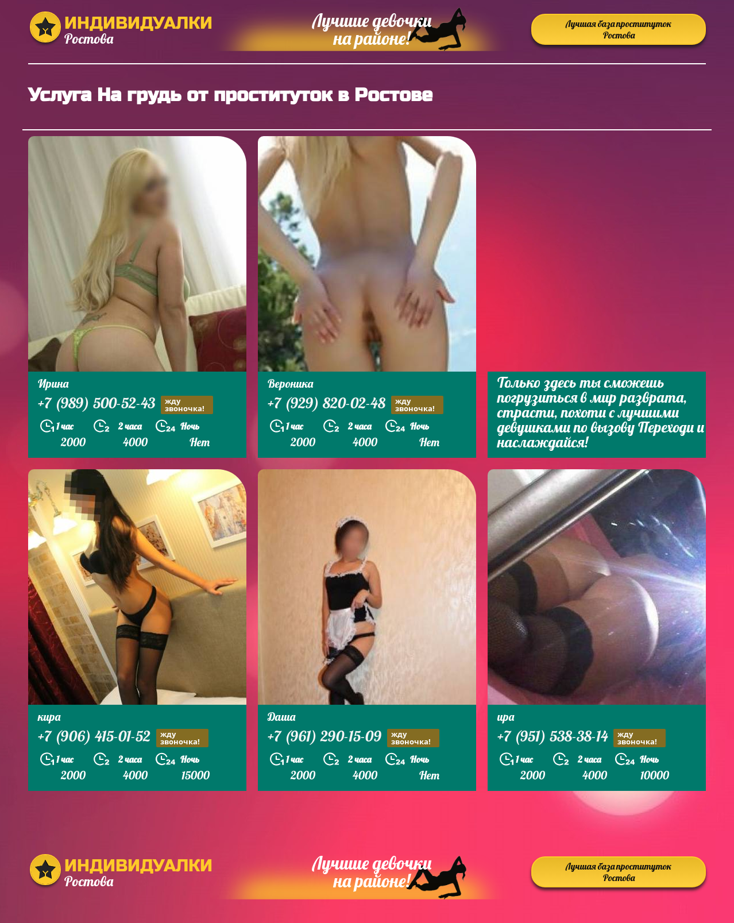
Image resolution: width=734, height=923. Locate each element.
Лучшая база (618, 29)
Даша (281, 716)
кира (49, 716)
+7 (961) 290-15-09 (353, 737)
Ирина (53, 383)
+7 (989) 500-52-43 (125, 404)
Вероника (290, 383)
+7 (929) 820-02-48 (355, 404)
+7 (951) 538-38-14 (581, 737)
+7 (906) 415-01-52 (123, 737)
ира (505, 716)
